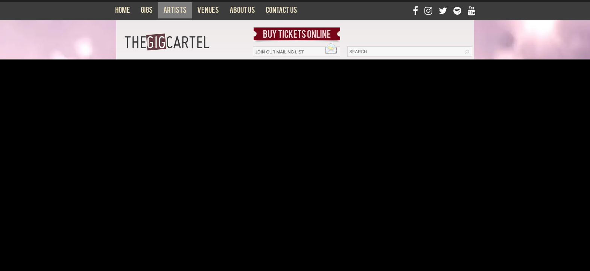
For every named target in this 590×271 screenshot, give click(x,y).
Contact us (281, 11)
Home (122, 11)
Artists (175, 11)
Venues (208, 11)
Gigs (147, 11)
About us (242, 11)
